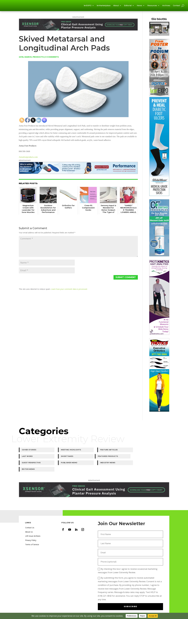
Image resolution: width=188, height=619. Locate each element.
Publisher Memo (91, 458)
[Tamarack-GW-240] (159, 197)
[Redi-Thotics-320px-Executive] (159, 413)
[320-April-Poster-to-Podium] (159, 97)
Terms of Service (32, 533)
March (28, 59)
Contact (176, 6)
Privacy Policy (30, 529)
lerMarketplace (103, 6)
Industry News (121, 458)
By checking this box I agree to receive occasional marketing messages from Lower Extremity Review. (127, 559)
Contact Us (29, 516)
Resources (152, 6)
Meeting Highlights (63, 451)
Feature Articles (92, 451)
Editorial (128, 6)
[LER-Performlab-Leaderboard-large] (78, 174)
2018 (21, 59)
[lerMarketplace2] (159, 36)
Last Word (119, 451)
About (116, 6)
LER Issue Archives (32, 525)
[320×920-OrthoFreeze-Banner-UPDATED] (159, 257)
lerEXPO (87, 6)
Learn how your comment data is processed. (69, 291)
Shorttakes (151, 451)
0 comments (52, 59)
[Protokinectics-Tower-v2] (159, 336)
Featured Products (32, 458)
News (139, 6)
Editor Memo (151, 458)
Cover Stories (29, 451)
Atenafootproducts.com (28, 159)
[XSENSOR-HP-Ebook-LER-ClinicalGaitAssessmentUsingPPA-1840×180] (78, 31)
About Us (29, 520)
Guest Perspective (62, 458)
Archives (166, 6)
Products (38, 59)
